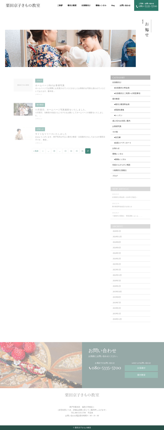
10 (54, 153)
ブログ (115, 178)
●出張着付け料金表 (121, 90)
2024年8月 (117, 245)
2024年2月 (117, 261)
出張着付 (141, 369)
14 (71, 153)
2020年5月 (117, 283)
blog (113, 5)
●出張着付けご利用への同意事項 (126, 95)
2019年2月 (117, 311)
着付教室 (116, 101)
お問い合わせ (125, 5)
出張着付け (86, 5)
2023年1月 (117, 272)
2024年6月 (117, 250)
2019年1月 (117, 316)
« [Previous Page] (42, 153)
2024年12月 (117, 239)
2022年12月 (117, 278)
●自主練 (116, 139)
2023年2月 (117, 267)
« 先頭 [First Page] (35, 153)
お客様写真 (116, 128)
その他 (115, 134)
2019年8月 (117, 300)
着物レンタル (101, 5)
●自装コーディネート (121, 145)
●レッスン (117, 117)
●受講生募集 (118, 112)
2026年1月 (117, 234)
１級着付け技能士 (119, 172)
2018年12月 (117, 322)
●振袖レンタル (119, 161)
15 (77, 153)
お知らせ (116, 150)
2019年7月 (117, 305)
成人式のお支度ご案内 (121, 123)
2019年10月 (117, 294)
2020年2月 (117, 289)
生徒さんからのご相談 (121, 167)
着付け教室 (72, 5)
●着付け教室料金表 (121, 106)
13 (65, 153)
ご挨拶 (60, 5)
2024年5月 (117, 256)
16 (82, 153)
